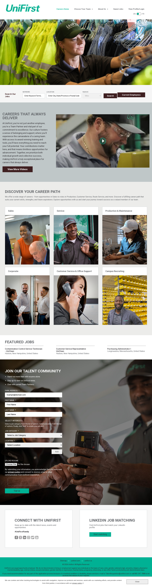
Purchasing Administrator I (119, 348)
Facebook (16, 536)
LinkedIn (24, 536)
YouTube (36, 536)
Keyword (26, 90)
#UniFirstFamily (22, 531)
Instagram (28, 536)
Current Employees (131, 94)
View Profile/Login (136, 9)
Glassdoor (32, 536)
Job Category (12, 430)
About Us (102, 9)
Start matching (100, 533)
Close (137, 582)
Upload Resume (11, 460)
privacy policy (14, 471)
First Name (10, 400)
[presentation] (23, 481)
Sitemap (63, 560)
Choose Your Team (82, 9)
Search (109, 94)
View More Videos (18, 168)
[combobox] (63, 94)
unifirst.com (75, 560)
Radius (85, 90)
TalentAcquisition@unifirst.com (117, 573)
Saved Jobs (118, 9)
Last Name (10, 409)
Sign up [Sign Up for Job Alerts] (17, 490)
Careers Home (62, 9)
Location (50, 90)
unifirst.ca (88, 560)
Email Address (12, 390)
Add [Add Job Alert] (57, 451)
